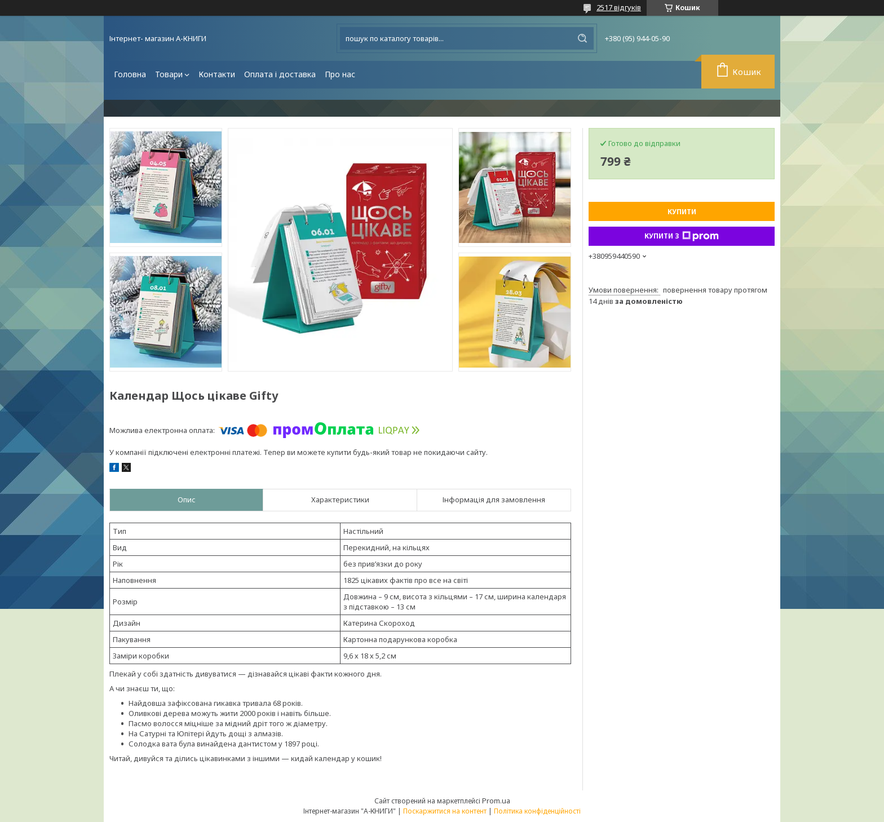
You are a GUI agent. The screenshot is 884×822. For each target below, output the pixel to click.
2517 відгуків (618, 7)
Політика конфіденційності (537, 811)
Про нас (340, 74)
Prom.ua (496, 801)
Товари (169, 74)
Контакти (216, 74)
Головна (130, 74)
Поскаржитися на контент (445, 811)
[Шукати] (582, 38)
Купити (682, 211)
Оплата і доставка (280, 74)
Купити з (681, 236)
